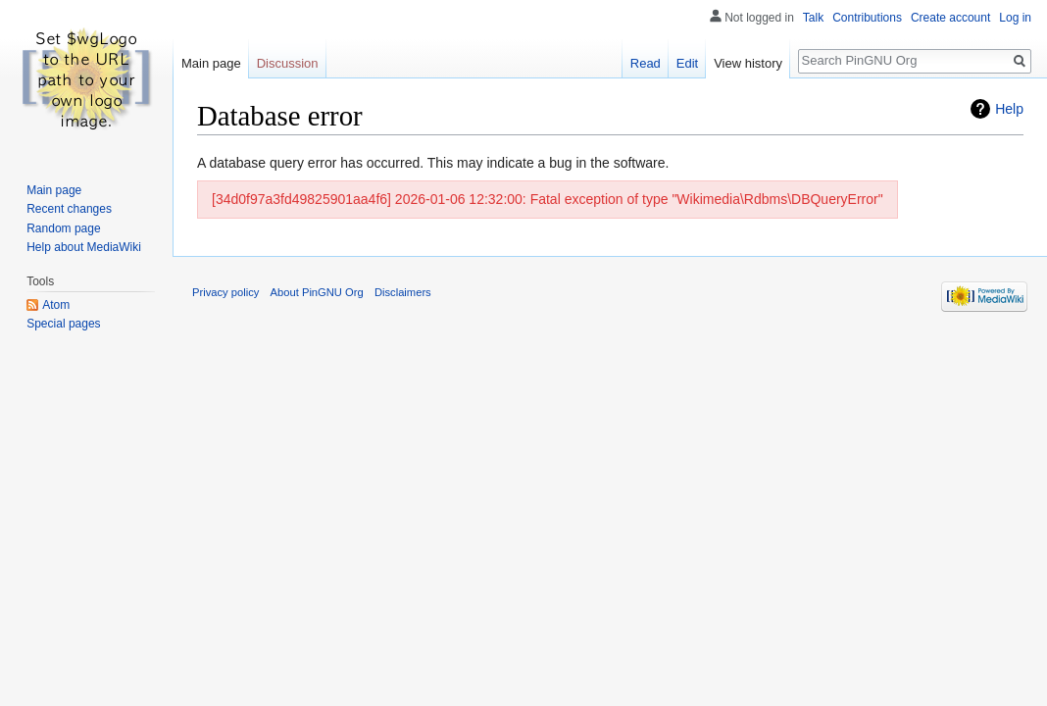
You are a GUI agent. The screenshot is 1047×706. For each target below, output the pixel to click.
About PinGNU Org (317, 292)
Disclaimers (402, 292)
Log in (1015, 18)
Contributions (867, 18)
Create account (950, 18)
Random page (63, 228)
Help (1009, 109)
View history (748, 63)
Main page (211, 63)
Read (645, 63)
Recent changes (69, 209)
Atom (56, 305)
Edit (687, 63)
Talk (813, 18)
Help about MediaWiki (83, 247)
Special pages (63, 323)
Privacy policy (225, 292)
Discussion (288, 63)
